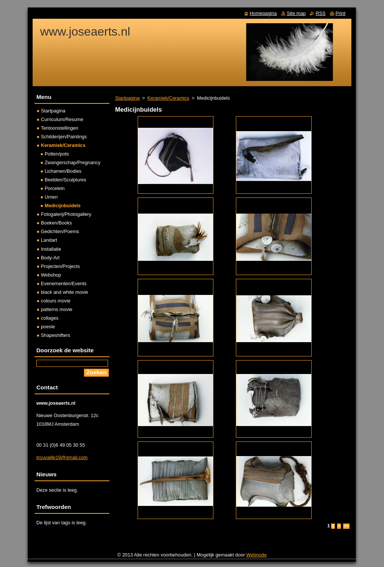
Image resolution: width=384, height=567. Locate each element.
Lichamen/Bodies (63, 171)
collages (49, 318)
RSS (321, 13)
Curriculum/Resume (62, 119)
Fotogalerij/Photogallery (66, 214)
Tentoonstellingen (59, 128)
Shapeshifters (55, 335)
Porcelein (54, 188)
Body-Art (50, 257)
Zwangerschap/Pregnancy (72, 162)
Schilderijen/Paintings (64, 136)
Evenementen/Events (64, 283)
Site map (296, 13)
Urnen (51, 197)
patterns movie (56, 309)
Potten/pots (57, 154)
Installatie (51, 249)
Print (340, 13)
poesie (48, 326)
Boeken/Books (56, 223)
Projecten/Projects (60, 266)
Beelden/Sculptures (65, 180)
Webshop (51, 275)
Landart (49, 240)
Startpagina (127, 98)
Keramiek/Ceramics (168, 98)
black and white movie (64, 292)
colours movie (55, 301)
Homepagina (263, 13)
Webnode (256, 555)
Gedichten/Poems (60, 231)
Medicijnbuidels (63, 205)
